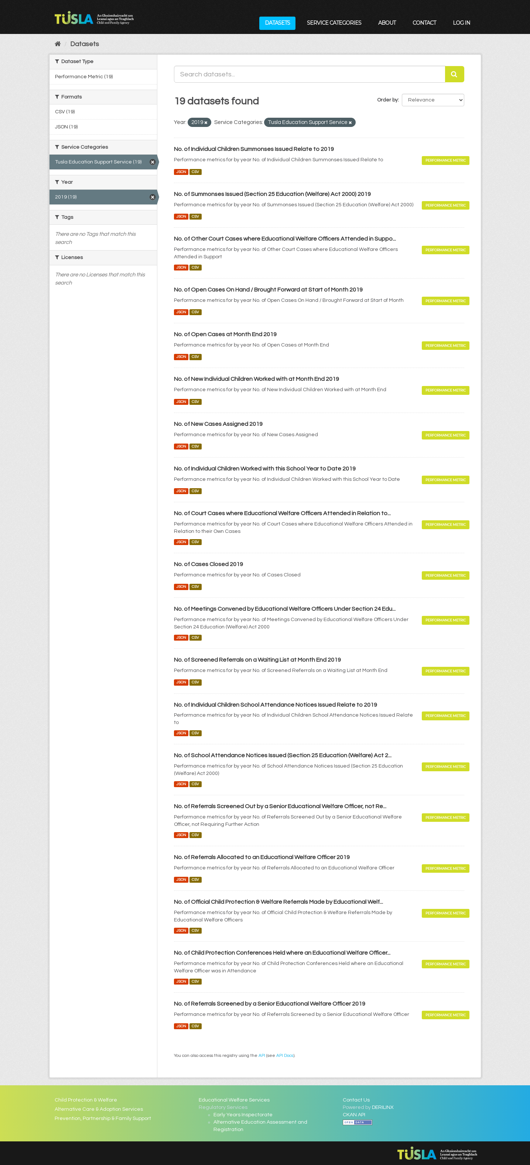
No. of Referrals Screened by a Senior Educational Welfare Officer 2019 (269, 1004)
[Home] (58, 44)
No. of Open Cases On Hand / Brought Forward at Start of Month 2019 (268, 290)
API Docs (284, 1055)
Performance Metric (445, 160)
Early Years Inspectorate (243, 1114)
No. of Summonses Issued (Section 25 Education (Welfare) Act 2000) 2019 (272, 194)
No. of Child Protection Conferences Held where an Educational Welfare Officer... (282, 953)
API (262, 1055)
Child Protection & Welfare (86, 1100)
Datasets (277, 23)
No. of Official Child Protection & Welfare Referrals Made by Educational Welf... (278, 902)
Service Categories (334, 23)
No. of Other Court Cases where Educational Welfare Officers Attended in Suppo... (285, 239)
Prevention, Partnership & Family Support (103, 1118)
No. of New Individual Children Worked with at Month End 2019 (256, 379)
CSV (195, 172)
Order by (387, 100)
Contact (424, 23)
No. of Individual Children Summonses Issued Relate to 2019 (254, 149)
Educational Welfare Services (234, 1100)
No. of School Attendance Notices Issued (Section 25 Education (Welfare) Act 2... (282, 755)
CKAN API (354, 1114)
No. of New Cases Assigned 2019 (218, 424)
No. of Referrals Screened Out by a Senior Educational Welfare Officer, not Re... (280, 806)
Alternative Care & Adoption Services (99, 1109)
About (387, 23)
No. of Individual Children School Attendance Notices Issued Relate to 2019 (275, 705)
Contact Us (356, 1100)
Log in (461, 23)
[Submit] (454, 74)
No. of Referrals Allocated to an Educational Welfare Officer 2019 (262, 857)
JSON (181, 172)
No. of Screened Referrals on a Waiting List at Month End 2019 (257, 660)
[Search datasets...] (309, 74)
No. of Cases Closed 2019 (208, 564)
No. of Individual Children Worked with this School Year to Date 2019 (265, 469)
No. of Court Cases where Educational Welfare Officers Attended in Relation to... (282, 513)
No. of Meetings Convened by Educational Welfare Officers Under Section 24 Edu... (285, 609)
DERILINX (383, 1107)
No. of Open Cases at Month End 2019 (225, 334)
